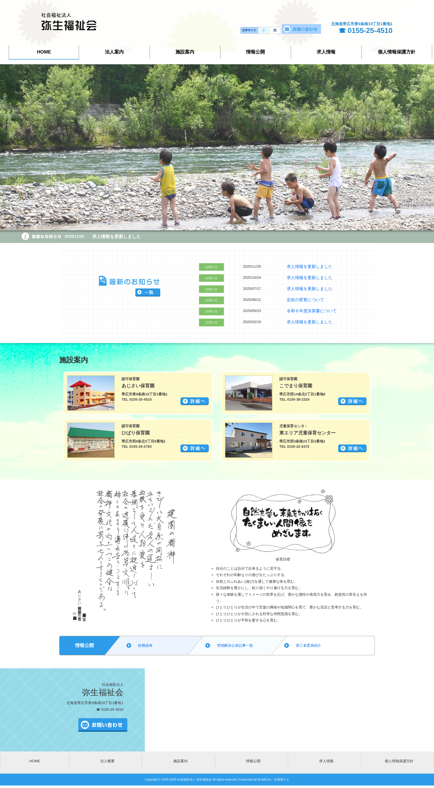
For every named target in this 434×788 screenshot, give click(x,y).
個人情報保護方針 (396, 52)
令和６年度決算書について (308, 310)
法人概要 (107, 761)
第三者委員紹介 (308, 645)
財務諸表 (145, 645)
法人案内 (114, 52)
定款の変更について (303, 299)
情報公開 (255, 52)
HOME (44, 52)
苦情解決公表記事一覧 (235, 645)
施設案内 (184, 52)
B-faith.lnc (264, 779)
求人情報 (326, 52)
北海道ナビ (281, 779)
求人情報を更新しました (113, 236)
